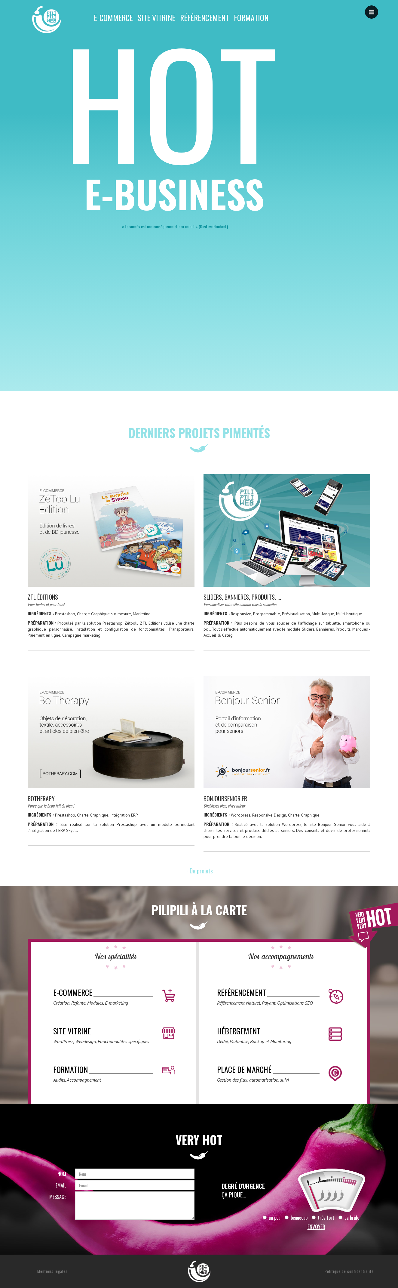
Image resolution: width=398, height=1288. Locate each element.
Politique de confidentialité (349, 1271)
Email (61, 1185)
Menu (373, 9)
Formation (251, 17)
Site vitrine (156, 17)
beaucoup (296, 1217)
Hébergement (238, 1031)
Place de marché (244, 1069)
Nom (61, 1174)
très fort (323, 1217)
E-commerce (113, 17)
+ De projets (199, 870)
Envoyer (316, 1227)
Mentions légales (52, 1271)
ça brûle (348, 1217)
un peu (271, 1217)
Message (57, 1196)
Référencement (204, 17)
